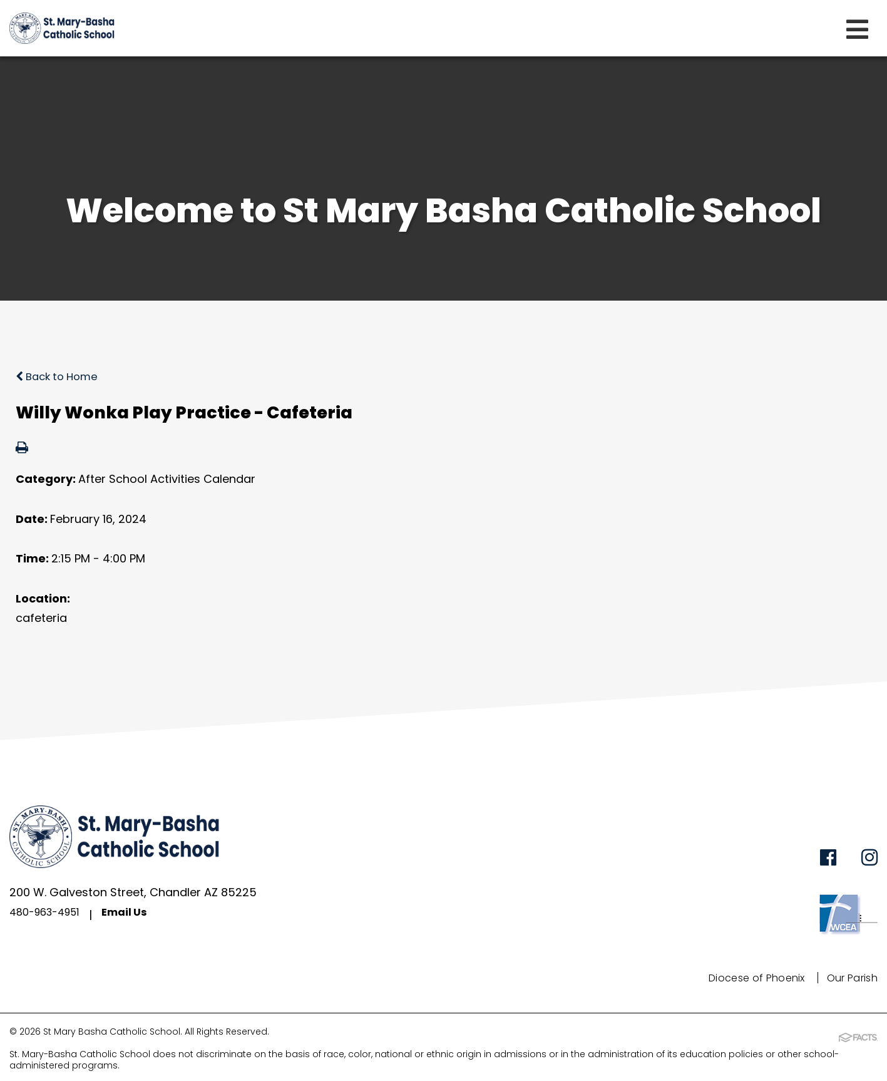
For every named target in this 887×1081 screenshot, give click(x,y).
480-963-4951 (49, 915)
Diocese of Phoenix (742, 978)
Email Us (135, 915)
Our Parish (848, 978)
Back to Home (60, 376)
